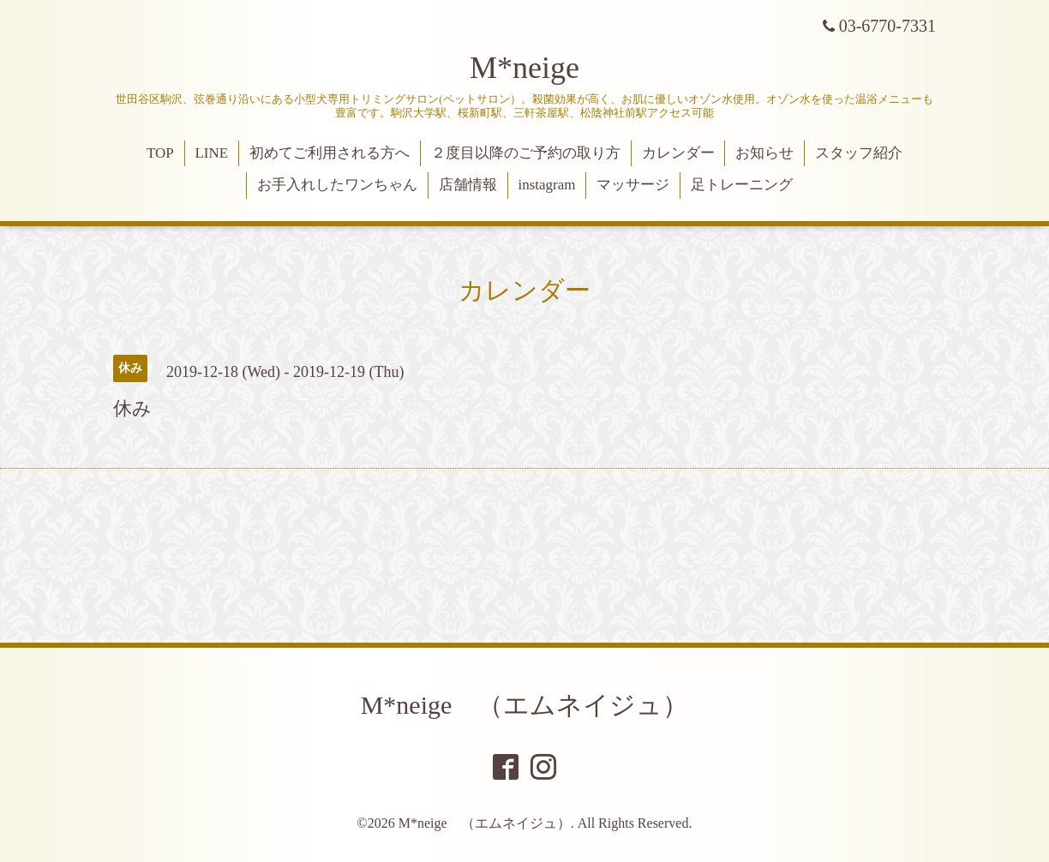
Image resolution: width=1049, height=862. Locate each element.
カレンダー (678, 153)
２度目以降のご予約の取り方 (525, 153)
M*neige (524, 68)
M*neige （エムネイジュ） (525, 705)
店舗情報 (468, 185)
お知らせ (764, 153)
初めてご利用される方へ (329, 153)
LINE (211, 153)
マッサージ (632, 185)
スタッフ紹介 (858, 153)
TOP (160, 153)
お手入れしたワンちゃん (337, 185)
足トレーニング (742, 185)
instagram (546, 185)
